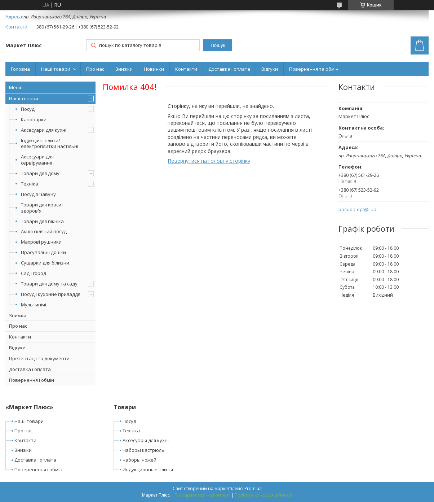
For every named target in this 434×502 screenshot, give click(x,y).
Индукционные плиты (148, 469)
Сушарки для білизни (45, 262)
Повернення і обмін (31, 380)
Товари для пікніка (42, 221)
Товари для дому (40, 173)
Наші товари (55, 69)
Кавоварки (33, 119)
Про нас (95, 69)
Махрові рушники (41, 242)
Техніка (29, 183)
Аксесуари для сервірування (37, 159)
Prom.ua (253, 488)
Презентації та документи (39, 358)
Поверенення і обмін (38, 469)
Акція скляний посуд (44, 231)
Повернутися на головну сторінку (209, 160)
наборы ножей (139, 460)
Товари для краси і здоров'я (42, 207)
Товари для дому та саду (49, 283)
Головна (20, 69)
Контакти (186, 69)
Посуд (28, 109)
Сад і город (33, 273)
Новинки (154, 69)
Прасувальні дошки (43, 252)
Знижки (124, 69)
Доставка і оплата (229, 69)
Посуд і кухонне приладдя (50, 294)
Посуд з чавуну (38, 194)
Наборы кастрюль (143, 450)
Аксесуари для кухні (43, 130)
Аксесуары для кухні (146, 440)
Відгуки (269, 69)
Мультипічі (33, 304)
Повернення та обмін (313, 69)
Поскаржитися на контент (202, 495)
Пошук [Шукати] (218, 45)
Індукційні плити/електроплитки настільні (49, 143)
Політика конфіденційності (263, 495)
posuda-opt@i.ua (357, 209)
